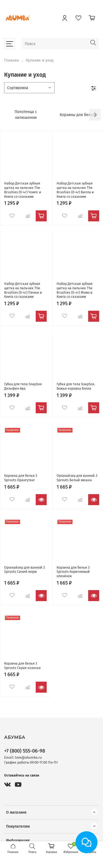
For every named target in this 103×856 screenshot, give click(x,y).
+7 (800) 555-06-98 (24, 751)
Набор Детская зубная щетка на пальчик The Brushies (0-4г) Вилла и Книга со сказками (75, 189)
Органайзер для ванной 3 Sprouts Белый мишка (77, 478)
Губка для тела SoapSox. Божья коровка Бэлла (76, 386)
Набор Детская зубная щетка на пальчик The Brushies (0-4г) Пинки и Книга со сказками (23, 290)
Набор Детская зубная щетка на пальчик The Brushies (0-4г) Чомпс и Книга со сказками (22, 189)
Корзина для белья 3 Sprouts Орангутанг (20, 478)
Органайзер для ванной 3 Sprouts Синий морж (24, 569)
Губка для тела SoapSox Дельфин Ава (23, 386)
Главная (11, 60)
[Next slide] (95, 114)
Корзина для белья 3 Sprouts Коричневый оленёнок (73, 571)
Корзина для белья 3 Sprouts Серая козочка (22, 665)
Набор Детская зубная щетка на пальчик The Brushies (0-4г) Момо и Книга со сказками (75, 290)
